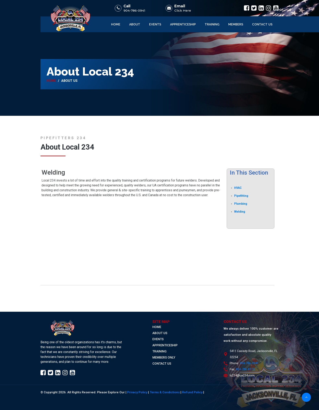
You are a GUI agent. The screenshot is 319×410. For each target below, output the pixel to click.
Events (155, 24)
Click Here (182, 10)
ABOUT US (159, 333)
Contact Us (262, 24)
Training (212, 24)
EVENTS (158, 339)
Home (115, 24)
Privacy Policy (137, 392)
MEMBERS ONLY (163, 357)
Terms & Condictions (165, 392)
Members (235, 24)
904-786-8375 (245, 369)
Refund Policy (192, 392)
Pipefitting (241, 195)
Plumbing (240, 203)
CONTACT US (161, 363)
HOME (156, 327)
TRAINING (159, 351)
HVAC (238, 187)
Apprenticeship (183, 24)
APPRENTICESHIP (165, 345)
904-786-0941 (134, 10)
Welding (239, 211)
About (134, 24)
